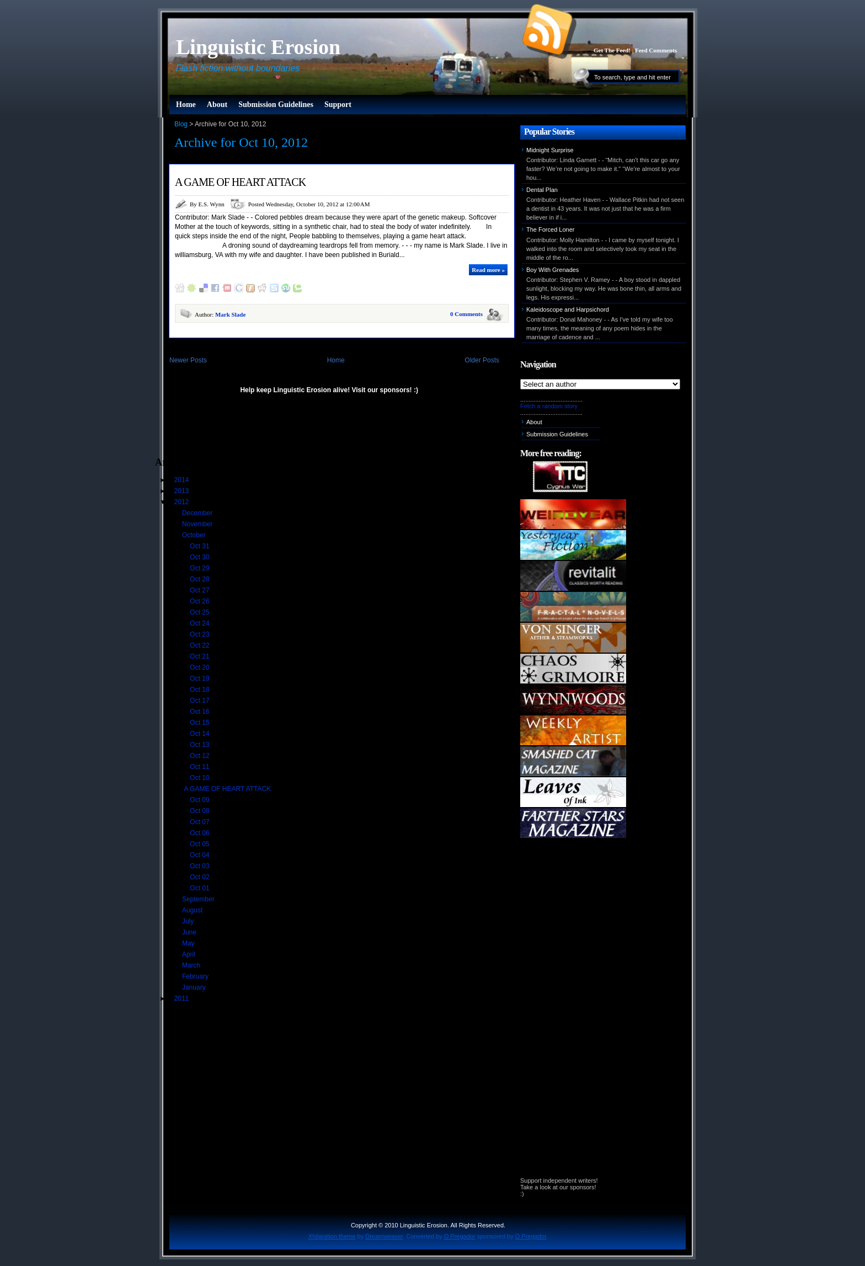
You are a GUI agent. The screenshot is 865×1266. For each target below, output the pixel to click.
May (189, 943)
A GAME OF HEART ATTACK (240, 182)
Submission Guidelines (275, 104)
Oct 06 (200, 833)
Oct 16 (200, 711)
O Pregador (460, 1236)
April (189, 954)
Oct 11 (200, 767)
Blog (181, 124)
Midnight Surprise (550, 150)
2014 (182, 480)
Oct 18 (200, 689)
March (192, 965)
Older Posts (481, 360)
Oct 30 (200, 557)
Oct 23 (200, 634)
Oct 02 (200, 877)
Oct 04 (200, 855)
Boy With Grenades (552, 269)
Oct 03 (200, 866)
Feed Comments (656, 50)
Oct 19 (200, 678)
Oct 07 (200, 822)
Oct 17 (200, 700)
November (198, 524)
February (196, 976)
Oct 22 (200, 645)
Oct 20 (200, 667)
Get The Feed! (612, 50)
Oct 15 (200, 723)
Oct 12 (200, 756)
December (198, 513)
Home (186, 104)
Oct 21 (200, 656)
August (193, 910)
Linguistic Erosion (258, 46)
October (194, 535)
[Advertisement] (284, 430)
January (194, 987)
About (217, 104)
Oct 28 (200, 579)
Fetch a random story (549, 406)
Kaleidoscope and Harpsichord (567, 309)
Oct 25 (200, 612)
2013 (182, 491)
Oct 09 (200, 800)
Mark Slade (230, 314)
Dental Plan (542, 189)
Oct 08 (200, 811)
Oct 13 (200, 745)
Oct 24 (200, 623)
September (199, 899)
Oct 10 (200, 778)
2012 (182, 502)
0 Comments (466, 314)
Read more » (488, 269)
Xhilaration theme (332, 1236)
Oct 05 (200, 844)
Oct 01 (200, 888)
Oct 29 (200, 568)
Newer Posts (188, 360)
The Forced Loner (550, 229)
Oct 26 (200, 601)
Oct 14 (200, 734)
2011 (182, 998)
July (189, 921)
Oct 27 (200, 590)
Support (337, 104)
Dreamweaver (384, 1236)
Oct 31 (200, 546)
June (190, 932)
